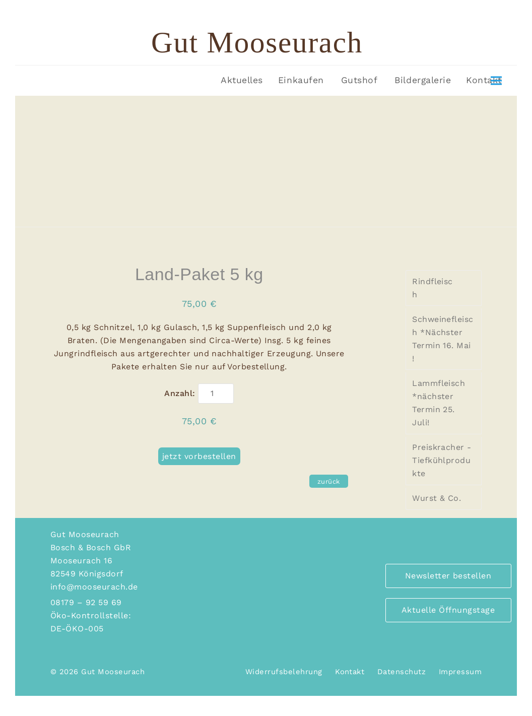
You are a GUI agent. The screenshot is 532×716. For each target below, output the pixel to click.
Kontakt (349, 671)
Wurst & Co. (436, 498)
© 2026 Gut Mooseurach (97, 671)
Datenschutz (401, 671)
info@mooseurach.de (94, 587)
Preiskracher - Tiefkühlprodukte (442, 460)
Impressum (460, 671)
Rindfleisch (432, 288)
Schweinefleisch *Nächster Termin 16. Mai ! (443, 338)
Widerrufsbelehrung (283, 671)
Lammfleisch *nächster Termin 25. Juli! (438, 402)
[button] (496, 81)
